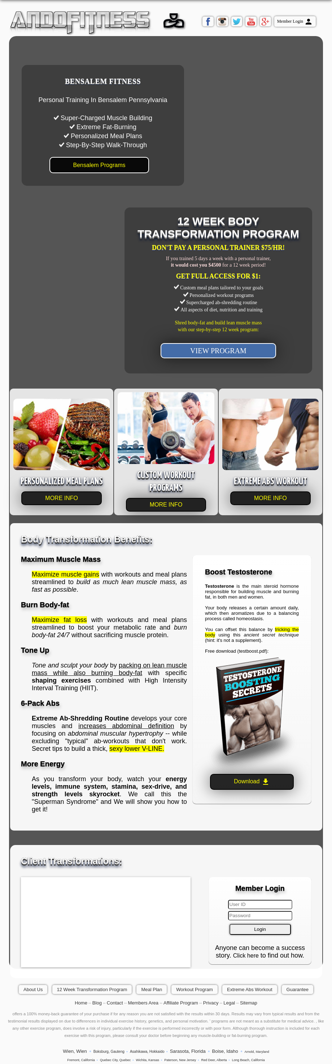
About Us (33, 989)
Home (81, 1003)
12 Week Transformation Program (92, 989)
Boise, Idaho (225, 1051)
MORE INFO (61, 498)
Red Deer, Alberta (214, 1060)
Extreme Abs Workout (249, 989)
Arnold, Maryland (257, 1052)
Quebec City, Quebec (115, 1060)
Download (252, 782)
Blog (97, 1003)
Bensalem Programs (99, 165)
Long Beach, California (248, 1060)
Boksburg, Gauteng (109, 1052)
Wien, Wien (75, 1051)
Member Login (295, 21)
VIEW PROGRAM (218, 351)
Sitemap (248, 1003)
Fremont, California (81, 1060)
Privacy (211, 1003)
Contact (115, 1003)
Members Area (143, 1003)
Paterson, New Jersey (180, 1060)
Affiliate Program (180, 1003)
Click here (246, 956)
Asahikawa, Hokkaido (147, 1052)
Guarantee (298, 989)
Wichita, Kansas (148, 1060)
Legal (229, 1003)
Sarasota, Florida (188, 1051)
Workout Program (194, 989)
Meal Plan (151, 989)
